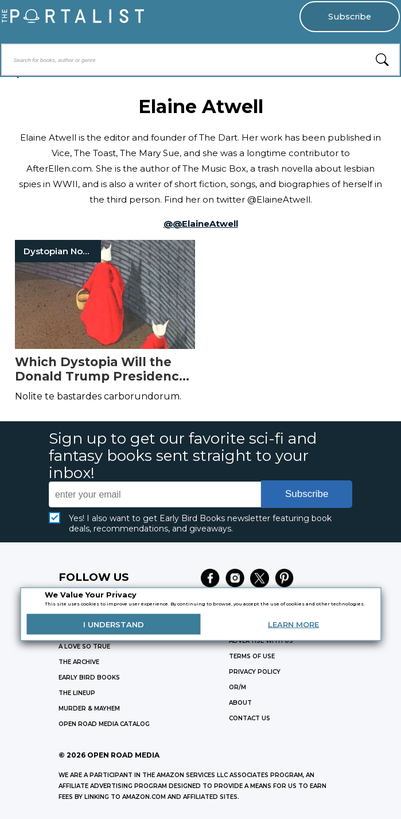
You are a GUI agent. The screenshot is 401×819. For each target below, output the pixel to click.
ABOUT (240, 703)
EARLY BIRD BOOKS (89, 677)
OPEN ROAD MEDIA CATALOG (104, 724)
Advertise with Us (261, 641)
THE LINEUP (77, 693)
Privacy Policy (255, 672)
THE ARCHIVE (79, 662)
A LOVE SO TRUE (84, 646)
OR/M (237, 687)
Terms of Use (252, 656)
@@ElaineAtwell (200, 223)
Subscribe (349, 16)
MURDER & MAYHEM (89, 708)
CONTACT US (249, 718)
